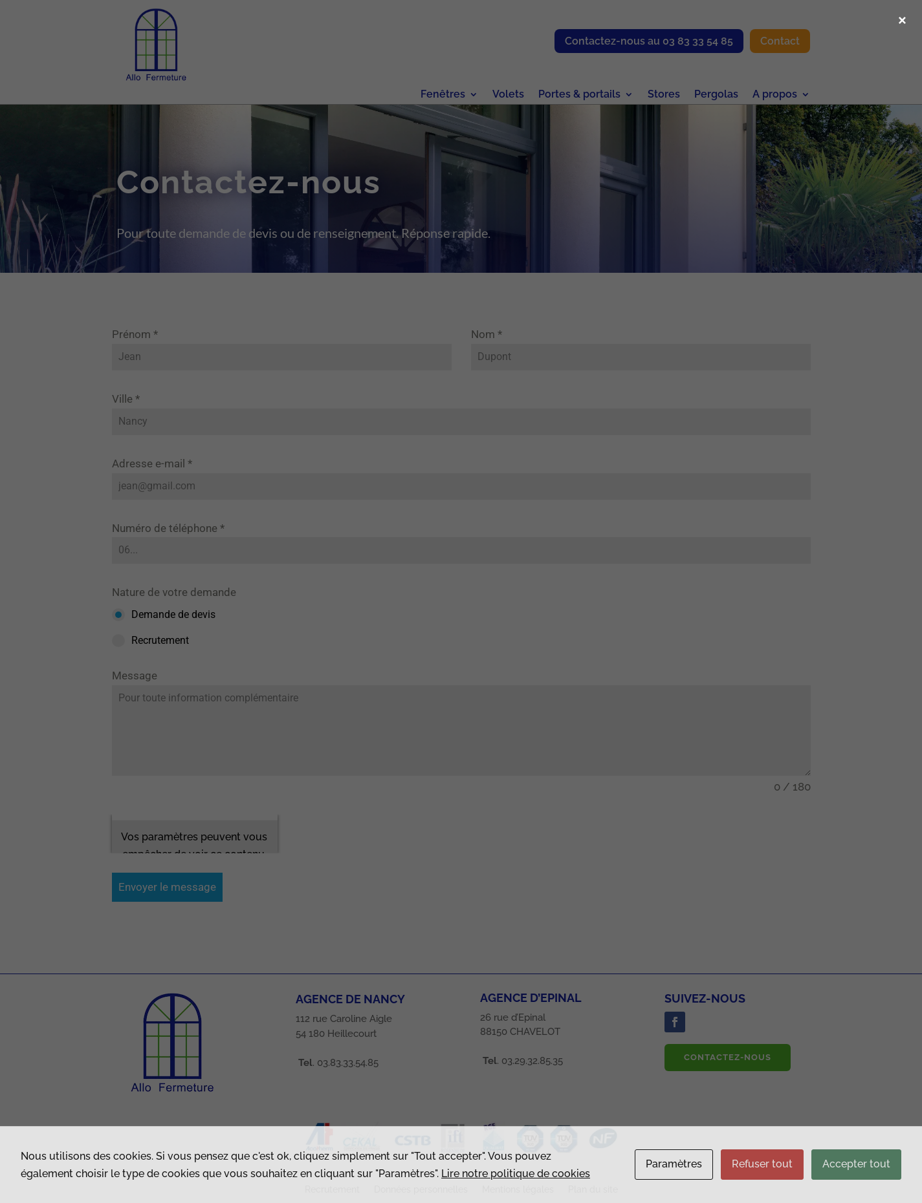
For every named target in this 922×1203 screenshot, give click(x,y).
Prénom (135, 334)
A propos (774, 95)
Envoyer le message (167, 886)
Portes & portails (579, 95)
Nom (486, 334)
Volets (508, 95)
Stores (664, 95)
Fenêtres (443, 95)
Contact (780, 41)
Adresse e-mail (152, 463)
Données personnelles (421, 1190)
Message (134, 675)
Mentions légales (518, 1190)
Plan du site (593, 1190)
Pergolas (716, 95)
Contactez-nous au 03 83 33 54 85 (649, 41)
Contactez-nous (727, 1057)
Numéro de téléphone (168, 528)
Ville (126, 398)
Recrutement (332, 1190)
